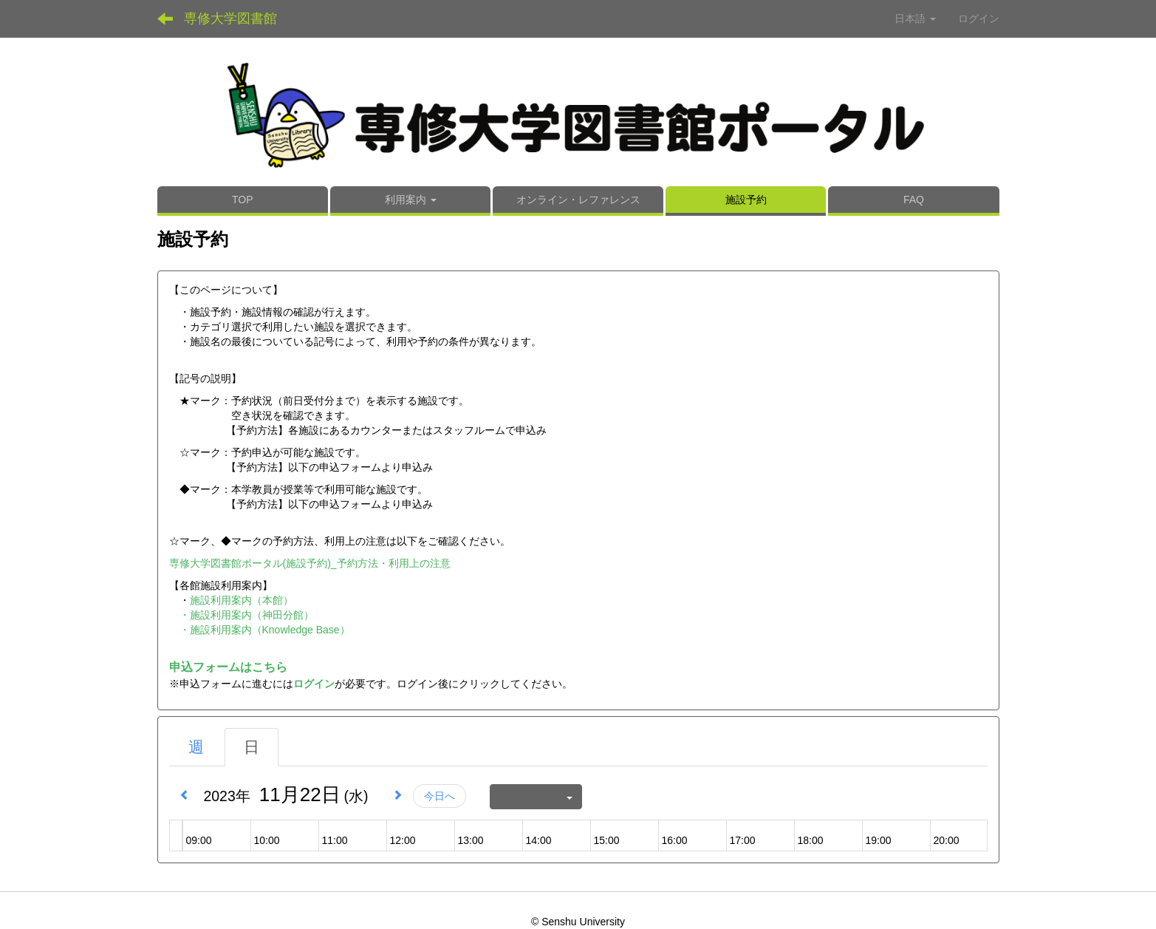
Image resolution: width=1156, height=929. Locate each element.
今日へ (439, 796)
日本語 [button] (915, 18)
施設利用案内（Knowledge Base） (270, 630)
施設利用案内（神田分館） (252, 615)
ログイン (978, 18)
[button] (410, 201)
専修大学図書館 (230, 18)
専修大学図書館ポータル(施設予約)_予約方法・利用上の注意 (310, 563)
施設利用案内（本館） (241, 600)
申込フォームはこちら (228, 667)
